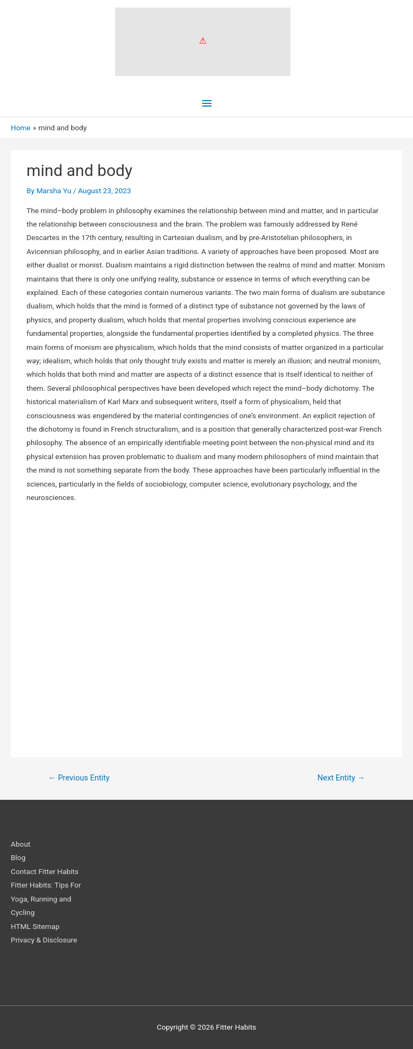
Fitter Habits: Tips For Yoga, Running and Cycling (46, 899)
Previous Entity (78, 778)
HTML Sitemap (35, 926)
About (20, 844)
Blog (18, 857)
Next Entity (341, 778)
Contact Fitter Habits (45, 871)
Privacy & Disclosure (44, 939)
